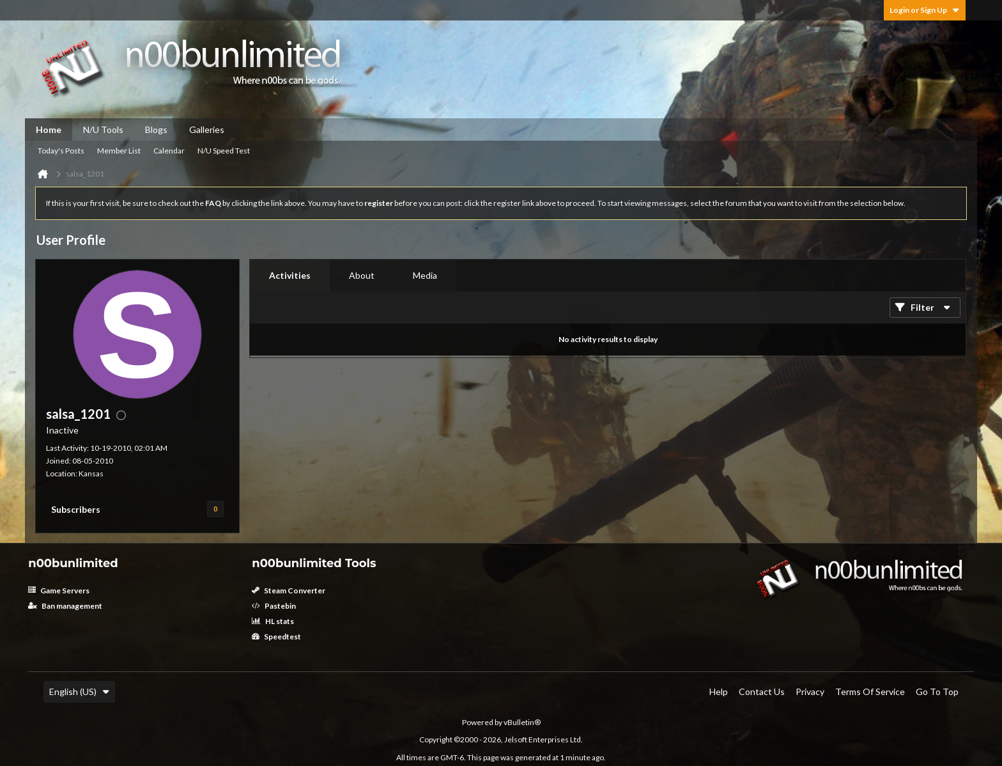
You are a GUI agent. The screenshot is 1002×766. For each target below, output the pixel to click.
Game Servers (58, 590)
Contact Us (762, 691)
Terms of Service (870, 691)
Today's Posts (61, 150)
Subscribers (75, 509)
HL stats (273, 621)
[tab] (290, 276)
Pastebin (274, 606)
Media (425, 275)
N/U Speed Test (223, 150)
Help (718, 691)
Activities (290, 275)
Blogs (156, 129)
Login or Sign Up (925, 10)
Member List (119, 150)
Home (48, 129)
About (361, 275)
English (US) (79, 691)
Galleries (206, 129)
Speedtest (276, 636)
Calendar (169, 150)
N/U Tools (103, 129)
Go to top (937, 691)
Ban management (65, 606)
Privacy (810, 691)
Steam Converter (288, 590)
